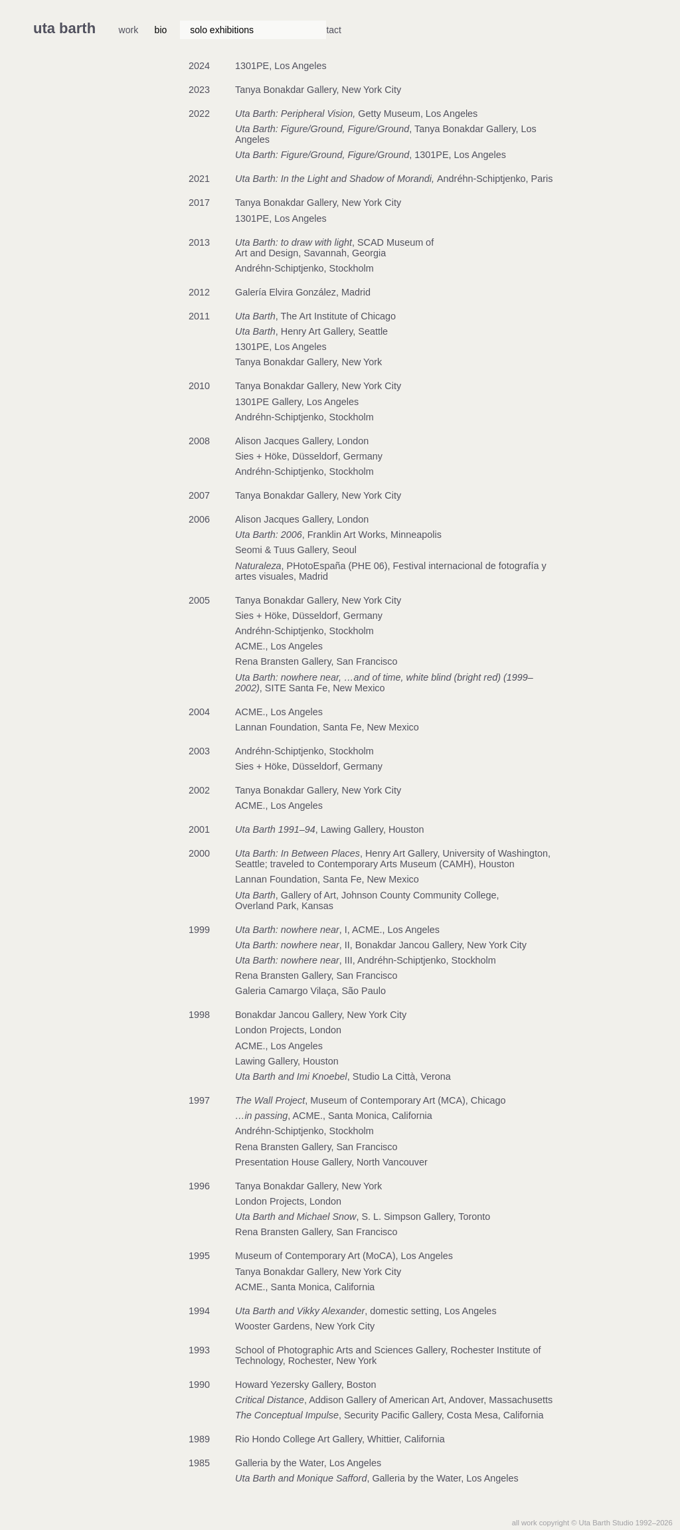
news (388, 30)
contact (458, 30)
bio (161, 30)
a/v (421, 30)
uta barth (64, 28)
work (129, 30)
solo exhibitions (222, 30)
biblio (350, 30)
